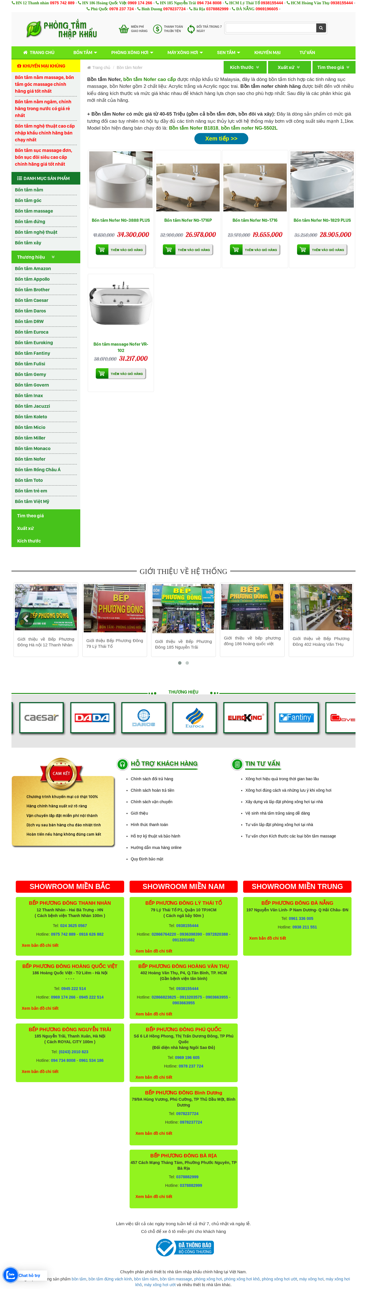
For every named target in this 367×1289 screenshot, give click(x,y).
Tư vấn (307, 52)
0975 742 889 (62, 3)
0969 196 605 (187, 1057)
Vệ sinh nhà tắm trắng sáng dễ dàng (277, 813)
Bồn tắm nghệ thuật (36, 232)
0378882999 (217, 9)
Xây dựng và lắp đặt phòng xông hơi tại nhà (284, 801)
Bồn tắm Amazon (33, 268)
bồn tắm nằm (146, 1279)
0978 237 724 (121, 9)
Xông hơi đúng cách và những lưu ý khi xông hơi (288, 790)
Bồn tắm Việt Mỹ (32, 501)
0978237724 (174, 9)
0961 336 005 (301, 918)
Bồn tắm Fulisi (30, 364)
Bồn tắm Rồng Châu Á (37, 469)
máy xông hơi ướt (159, 1284)
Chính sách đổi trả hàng (152, 779)
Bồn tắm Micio (30, 427)
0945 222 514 (73, 988)
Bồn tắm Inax (29, 395)
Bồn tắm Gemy (30, 374)
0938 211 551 (304, 927)
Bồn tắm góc (28, 200)
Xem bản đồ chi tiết (40, 945)
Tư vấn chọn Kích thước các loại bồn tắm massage (290, 836)
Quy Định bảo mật (147, 859)
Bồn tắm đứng (30, 221)
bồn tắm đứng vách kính (110, 1279)
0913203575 (191, 997)
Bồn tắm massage (34, 211)
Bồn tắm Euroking (34, 342)
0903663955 (217, 997)
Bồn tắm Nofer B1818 (193, 128)
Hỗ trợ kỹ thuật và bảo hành (155, 836)
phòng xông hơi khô (241, 1279)
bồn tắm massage (176, 1279)
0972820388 (217, 934)
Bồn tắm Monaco (32, 448)
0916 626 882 (91, 934)
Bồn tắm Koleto (31, 416)
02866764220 (164, 934)
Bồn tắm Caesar (31, 300)
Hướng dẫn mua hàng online (156, 847)
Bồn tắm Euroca (31, 332)
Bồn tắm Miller (30, 438)
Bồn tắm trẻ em (31, 491)
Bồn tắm (82, 52)
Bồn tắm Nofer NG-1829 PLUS (322, 220)
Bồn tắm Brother (32, 289)
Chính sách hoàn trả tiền (152, 790)
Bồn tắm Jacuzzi (32, 406)
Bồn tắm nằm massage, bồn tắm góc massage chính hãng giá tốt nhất (44, 84)
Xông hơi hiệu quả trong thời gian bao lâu (282, 779)
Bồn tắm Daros (30, 311)
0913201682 (184, 940)
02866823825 (164, 997)
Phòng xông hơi (130, 52)
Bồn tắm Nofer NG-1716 (255, 220)
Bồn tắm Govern (32, 385)
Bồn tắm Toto (29, 480)
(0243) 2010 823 (73, 1052)
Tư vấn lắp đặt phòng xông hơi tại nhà (279, 824)
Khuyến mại (267, 52)
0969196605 (267, 9)
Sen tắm (226, 52)
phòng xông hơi (208, 1279)
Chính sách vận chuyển (152, 801)
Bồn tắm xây (28, 242)
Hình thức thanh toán (149, 824)
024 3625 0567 (73, 925)
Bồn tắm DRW (29, 321)
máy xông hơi (311, 1279)
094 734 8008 (209, 3)
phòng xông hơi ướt (279, 1279)
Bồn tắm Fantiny (32, 353)
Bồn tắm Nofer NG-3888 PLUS (121, 220)
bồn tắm (79, 1279)
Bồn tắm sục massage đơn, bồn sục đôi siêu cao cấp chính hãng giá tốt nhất (43, 157)
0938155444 (272, 3)
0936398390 (191, 934)
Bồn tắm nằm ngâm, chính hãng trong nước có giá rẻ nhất (43, 108)
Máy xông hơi (182, 52)
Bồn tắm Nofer (30, 459)
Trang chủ (37, 52)
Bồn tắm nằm (29, 190)
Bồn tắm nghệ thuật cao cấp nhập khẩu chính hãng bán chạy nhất (45, 132)
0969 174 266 (140, 3)
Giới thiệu (139, 813)
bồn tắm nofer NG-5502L (249, 128)
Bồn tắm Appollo (32, 279)
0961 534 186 (91, 1060)
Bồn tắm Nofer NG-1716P (188, 220)
